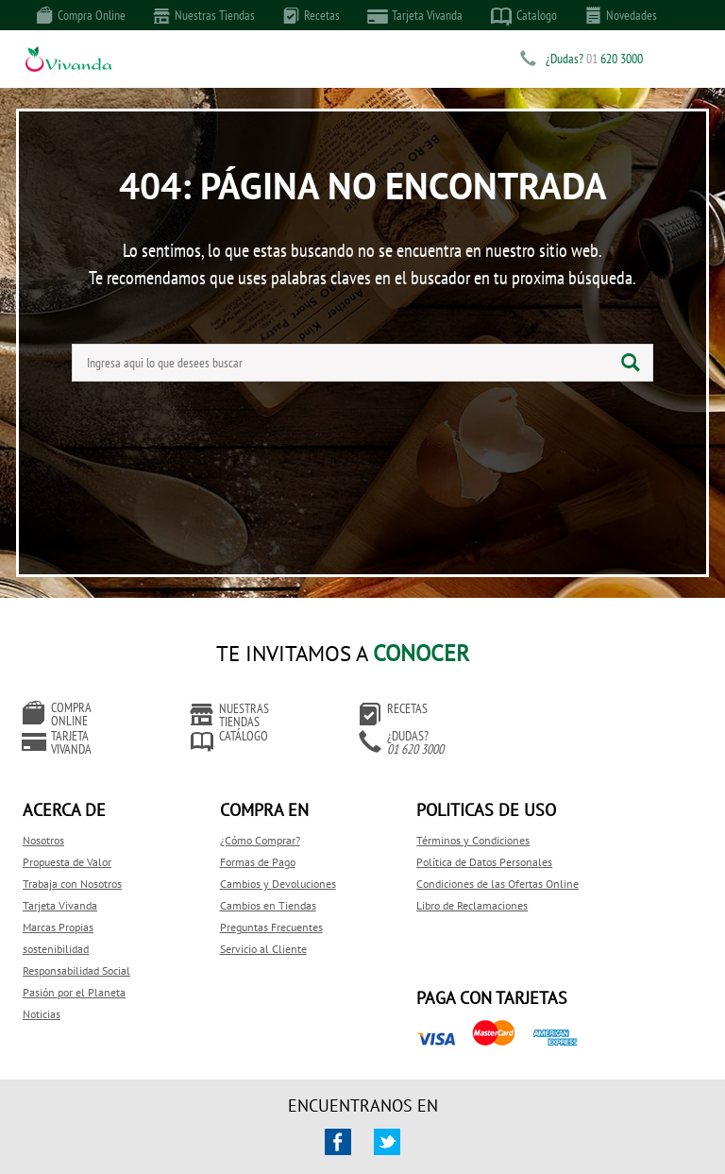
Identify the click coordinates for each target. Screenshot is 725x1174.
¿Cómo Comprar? (240, 820)
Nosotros (43, 820)
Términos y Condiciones (433, 820)
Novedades (621, 15)
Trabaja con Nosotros (72, 864)
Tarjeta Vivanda (415, 16)
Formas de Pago (238, 842)
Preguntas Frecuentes (251, 907)
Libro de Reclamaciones (432, 904)
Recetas (311, 15)
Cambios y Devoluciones (258, 864)
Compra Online (81, 15)
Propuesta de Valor (67, 842)
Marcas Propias (58, 907)
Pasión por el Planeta (74, 972)
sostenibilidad (56, 929)
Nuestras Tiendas (204, 15)
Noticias (41, 994)
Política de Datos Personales (445, 842)
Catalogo (524, 16)
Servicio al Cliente (243, 929)
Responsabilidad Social (76, 951)
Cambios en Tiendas (248, 885)
